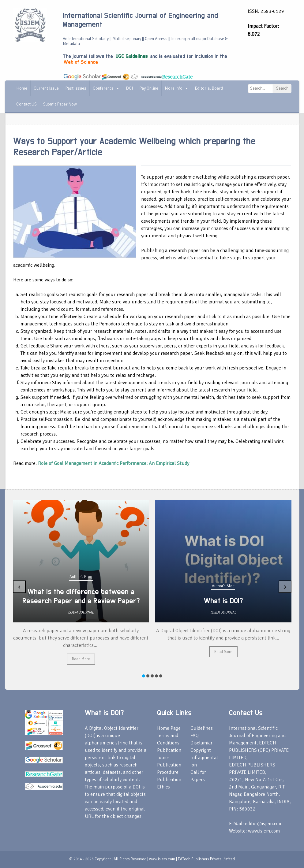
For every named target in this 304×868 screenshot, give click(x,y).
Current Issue (46, 88)
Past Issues (75, 88)
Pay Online (148, 88)
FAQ (194, 736)
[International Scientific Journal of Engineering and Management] (30, 25)
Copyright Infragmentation (204, 757)
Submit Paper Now (60, 104)
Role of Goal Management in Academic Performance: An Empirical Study (113, 463)
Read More (81, 659)
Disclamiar (201, 743)
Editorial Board (209, 88)
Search (282, 88)
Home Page (169, 728)
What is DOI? (223, 601)
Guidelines (201, 728)
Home (21, 88)
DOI (129, 88)
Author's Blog (80, 576)
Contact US (26, 104)
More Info (177, 88)
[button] (143, 675)
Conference (106, 88)
